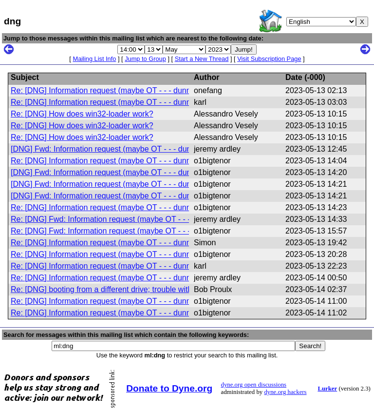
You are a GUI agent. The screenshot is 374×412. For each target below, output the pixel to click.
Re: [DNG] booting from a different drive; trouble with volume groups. (129, 289)
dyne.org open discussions (253, 384)
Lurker (327, 388)
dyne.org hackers (285, 392)
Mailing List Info (94, 58)
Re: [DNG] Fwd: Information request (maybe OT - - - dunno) (114, 219)
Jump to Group (145, 58)
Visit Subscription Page (269, 58)
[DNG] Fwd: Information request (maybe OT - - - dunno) (107, 149)
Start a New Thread (202, 58)
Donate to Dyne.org (169, 388)
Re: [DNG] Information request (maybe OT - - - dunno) (104, 90)
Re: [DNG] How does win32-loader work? (82, 114)
